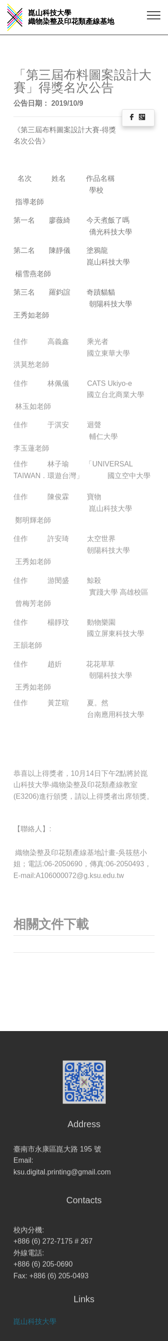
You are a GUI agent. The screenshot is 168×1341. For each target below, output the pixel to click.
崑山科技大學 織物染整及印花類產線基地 (71, 17)
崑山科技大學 (34, 1327)
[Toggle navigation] (154, 15)
